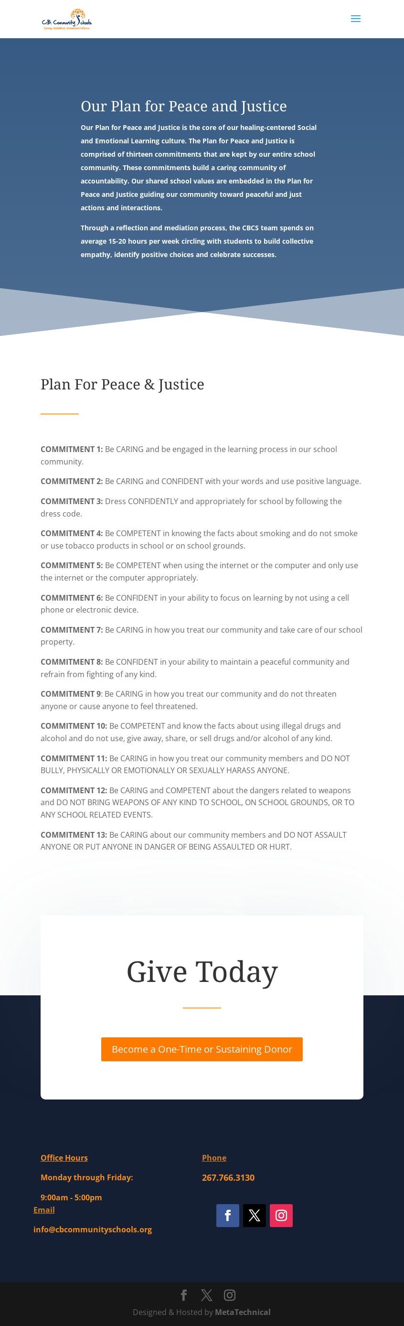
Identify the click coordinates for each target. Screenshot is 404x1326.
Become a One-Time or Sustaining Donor (202, 1049)
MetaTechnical (243, 1312)
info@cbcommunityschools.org (92, 1229)
